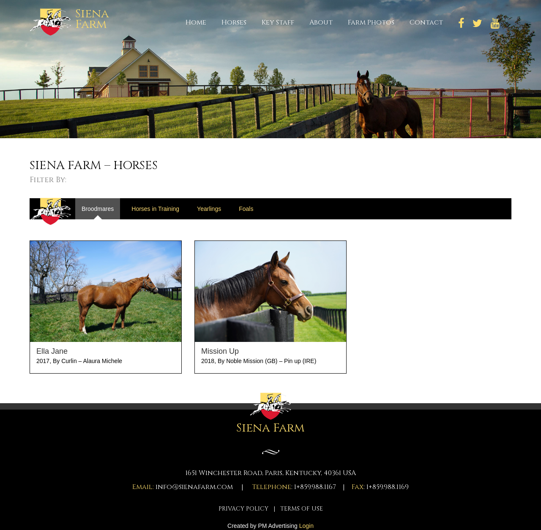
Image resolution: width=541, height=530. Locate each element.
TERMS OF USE (301, 509)
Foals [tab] (246, 208)
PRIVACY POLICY (243, 509)
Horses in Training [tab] (155, 208)
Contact (426, 22)
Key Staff (278, 22)
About (321, 22)
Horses (233, 22)
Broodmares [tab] (98, 208)
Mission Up (220, 351)
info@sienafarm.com (194, 487)
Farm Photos (371, 22)
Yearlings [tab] (209, 208)
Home (196, 22)
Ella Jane (52, 351)
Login (306, 525)
